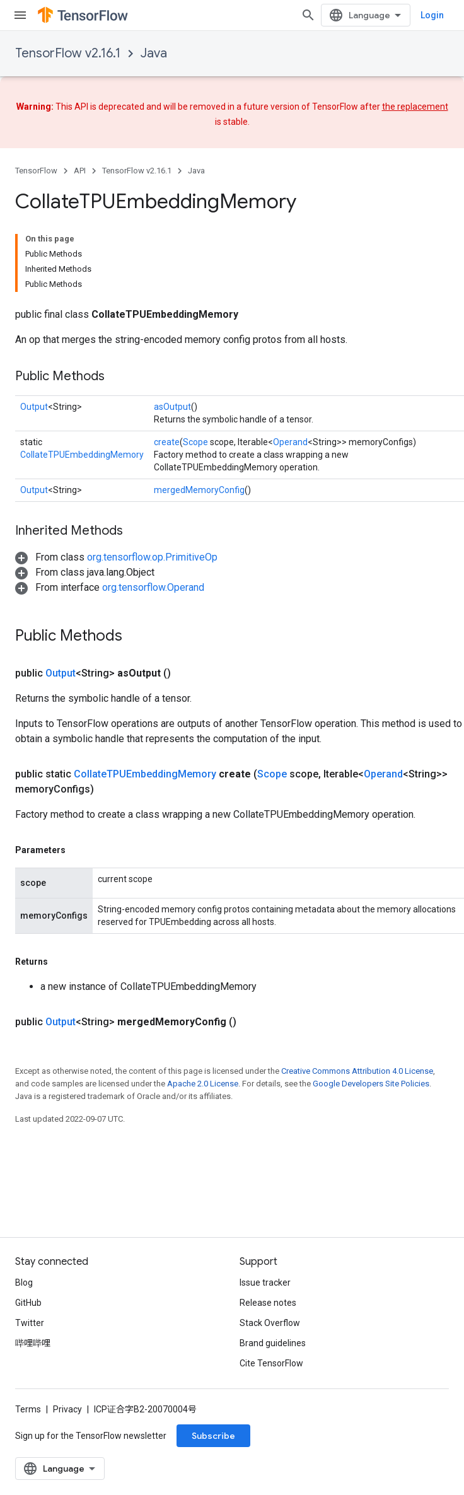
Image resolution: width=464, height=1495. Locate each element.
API (80, 170)
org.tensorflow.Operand (153, 587)
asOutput (172, 407)
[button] (116, 557)
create (167, 442)
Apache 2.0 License (202, 1083)
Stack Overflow (270, 1323)
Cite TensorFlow (271, 1363)
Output (34, 407)
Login (432, 15)
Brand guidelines (273, 1343)
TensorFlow (36, 170)
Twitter (29, 1323)
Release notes (268, 1303)
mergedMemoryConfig (199, 490)
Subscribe (213, 1435)
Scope (195, 442)
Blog (24, 1282)
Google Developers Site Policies (371, 1083)
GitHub (28, 1303)
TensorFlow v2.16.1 (67, 53)
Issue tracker (265, 1282)
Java (154, 53)
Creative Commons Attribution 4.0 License (357, 1071)
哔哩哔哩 (32, 1343)
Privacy (67, 1409)
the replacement (415, 107)
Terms (28, 1409)
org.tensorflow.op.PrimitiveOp (152, 557)
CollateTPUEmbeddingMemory (82, 455)
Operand (290, 442)
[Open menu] (20, 15)
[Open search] (308, 15)
